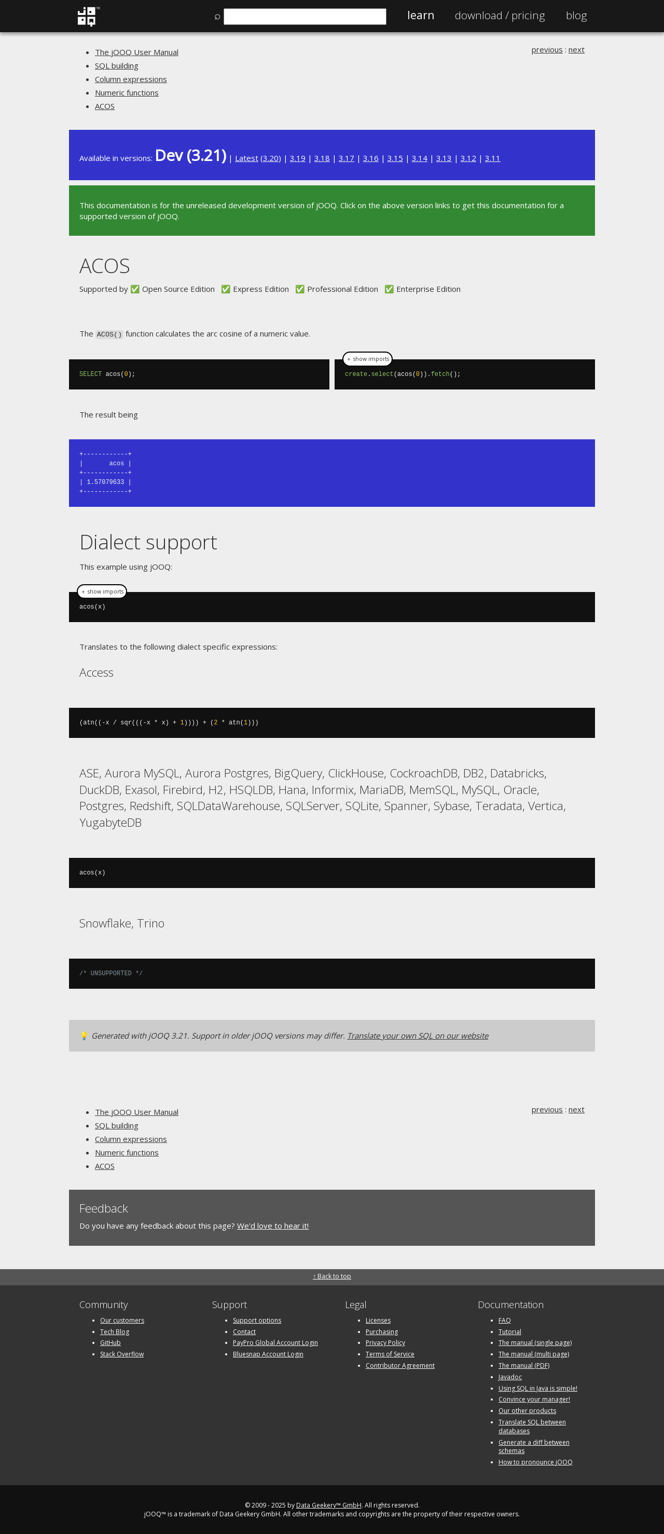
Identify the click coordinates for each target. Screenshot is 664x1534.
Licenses (378, 1319)
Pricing (500, 15)
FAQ (505, 1319)
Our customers (122, 1319)
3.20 (271, 158)
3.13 (444, 158)
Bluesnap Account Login (268, 1353)
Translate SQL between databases (532, 1425)
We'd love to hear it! (273, 1224)
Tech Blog (114, 1330)
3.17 (346, 158)
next (577, 49)
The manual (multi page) (534, 1353)
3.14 (419, 158)
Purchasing (382, 1330)
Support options (257, 1319)
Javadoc (510, 1375)
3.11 (493, 158)
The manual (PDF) (524, 1364)
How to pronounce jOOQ (536, 1461)
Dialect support (148, 541)
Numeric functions (127, 92)
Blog (576, 15)
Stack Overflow (122, 1353)
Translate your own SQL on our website (417, 1034)
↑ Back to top (332, 1275)
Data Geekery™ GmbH (329, 1504)
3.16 (371, 158)
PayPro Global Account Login (275, 1341)
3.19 (298, 158)
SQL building (117, 65)
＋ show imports (367, 358)
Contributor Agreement (400, 1364)
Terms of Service (390, 1353)
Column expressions (131, 79)
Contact (244, 1330)
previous (547, 49)
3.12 (468, 158)
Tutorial (510, 1330)
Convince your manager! (534, 1398)
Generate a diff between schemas (534, 1446)
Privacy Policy (385, 1341)
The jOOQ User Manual (136, 52)
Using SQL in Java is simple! (538, 1387)
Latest (246, 158)
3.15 (395, 158)
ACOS (105, 106)
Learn (420, 15)
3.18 (322, 158)
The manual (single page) (535, 1341)
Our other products (527, 1409)
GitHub (110, 1341)
